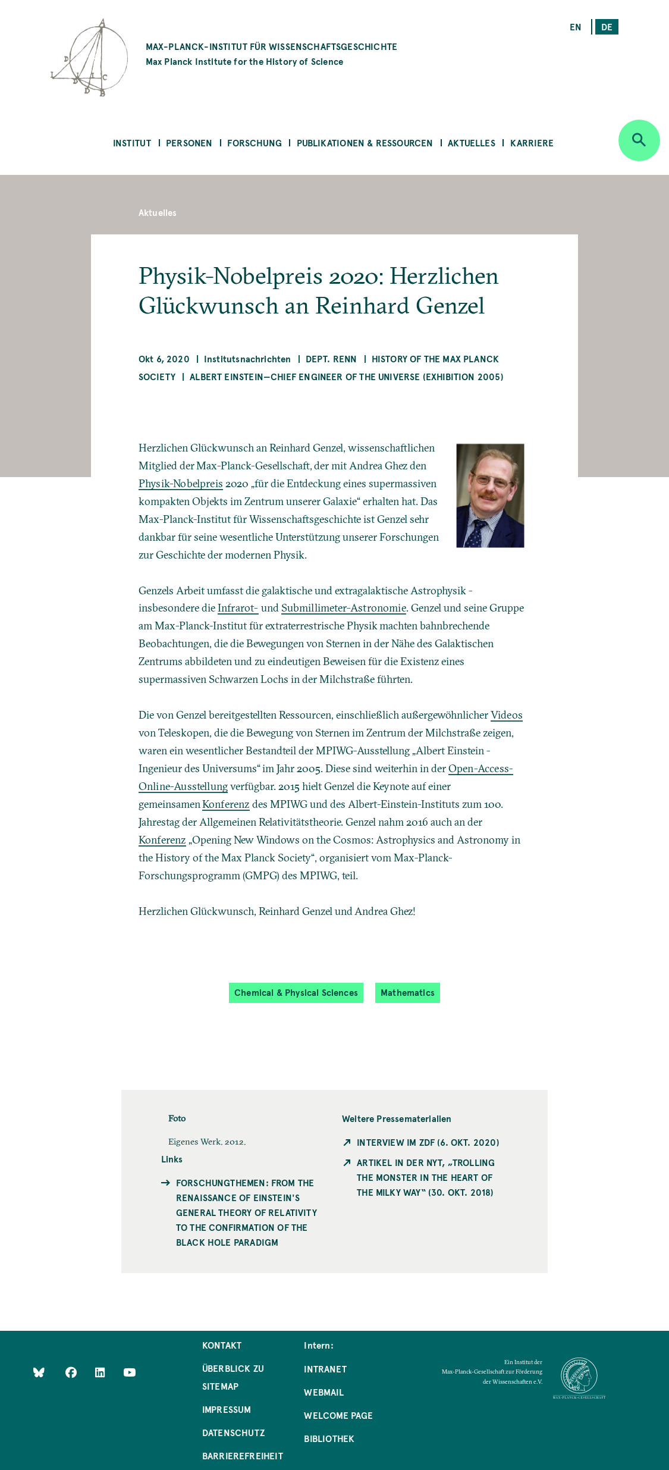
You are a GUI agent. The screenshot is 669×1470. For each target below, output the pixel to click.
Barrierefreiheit (242, 1455)
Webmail (323, 1392)
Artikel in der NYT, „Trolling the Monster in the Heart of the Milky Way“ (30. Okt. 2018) (426, 1177)
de (607, 26)
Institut (132, 142)
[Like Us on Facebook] (72, 1372)
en (576, 26)
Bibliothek (329, 1438)
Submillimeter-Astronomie (343, 608)
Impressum (227, 1409)
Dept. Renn (331, 358)
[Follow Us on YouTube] (129, 1372)
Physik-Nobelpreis (181, 483)
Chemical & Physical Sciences (296, 992)
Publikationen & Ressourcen (365, 142)
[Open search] (639, 140)
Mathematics (408, 992)
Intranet (325, 1368)
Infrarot (236, 608)
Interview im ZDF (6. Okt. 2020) (428, 1142)
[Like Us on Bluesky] (39, 1372)
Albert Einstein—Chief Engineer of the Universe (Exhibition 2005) (347, 376)
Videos (507, 715)
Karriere (532, 142)
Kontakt (221, 1345)
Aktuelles (471, 142)
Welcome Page (338, 1415)
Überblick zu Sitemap (233, 1377)
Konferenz (226, 804)
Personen (189, 142)
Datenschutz (233, 1432)
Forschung (254, 142)
